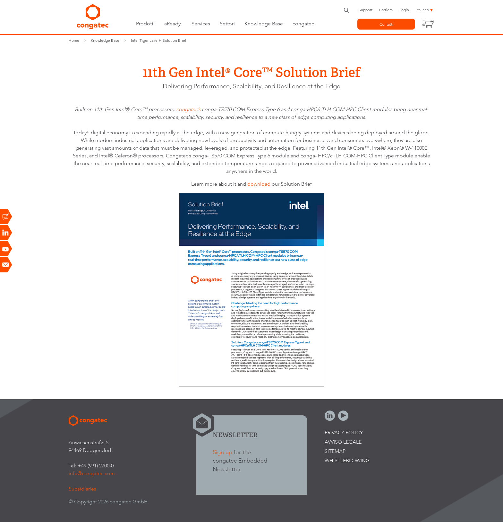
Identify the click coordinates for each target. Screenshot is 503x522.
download (259, 184)
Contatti (386, 24)
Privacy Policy (344, 432)
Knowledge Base (263, 24)
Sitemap (335, 451)
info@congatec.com (92, 473)
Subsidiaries (82, 489)
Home (74, 40)
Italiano (422, 9)
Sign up (222, 452)
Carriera (386, 9)
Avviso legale (343, 442)
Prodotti (145, 24)
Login (404, 9)
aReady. (173, 24)
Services (201, 24)
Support (365, 9)
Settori (227, 24)
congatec (303, 24)
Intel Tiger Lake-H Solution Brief (158, 40)
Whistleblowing (347, 460)
